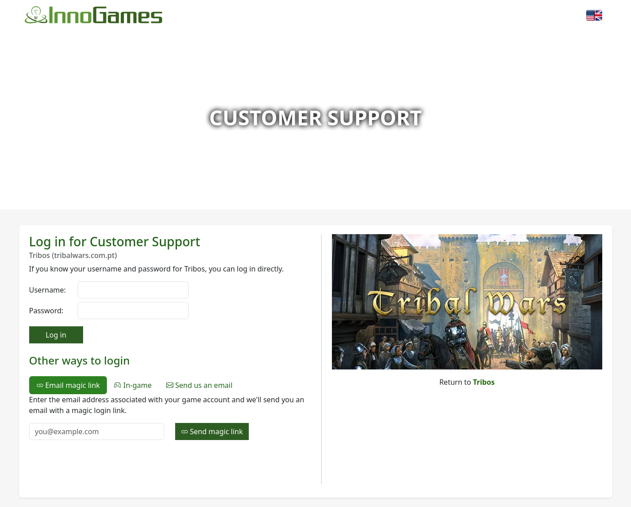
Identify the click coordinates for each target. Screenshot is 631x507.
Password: (46, 311)
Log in (55, 335)
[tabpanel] (169, 417)
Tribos (484, 382)
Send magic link (212, 431)
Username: (47, 290)
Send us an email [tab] (199, 385)
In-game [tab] (132, 385)
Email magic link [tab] (68, 385)
